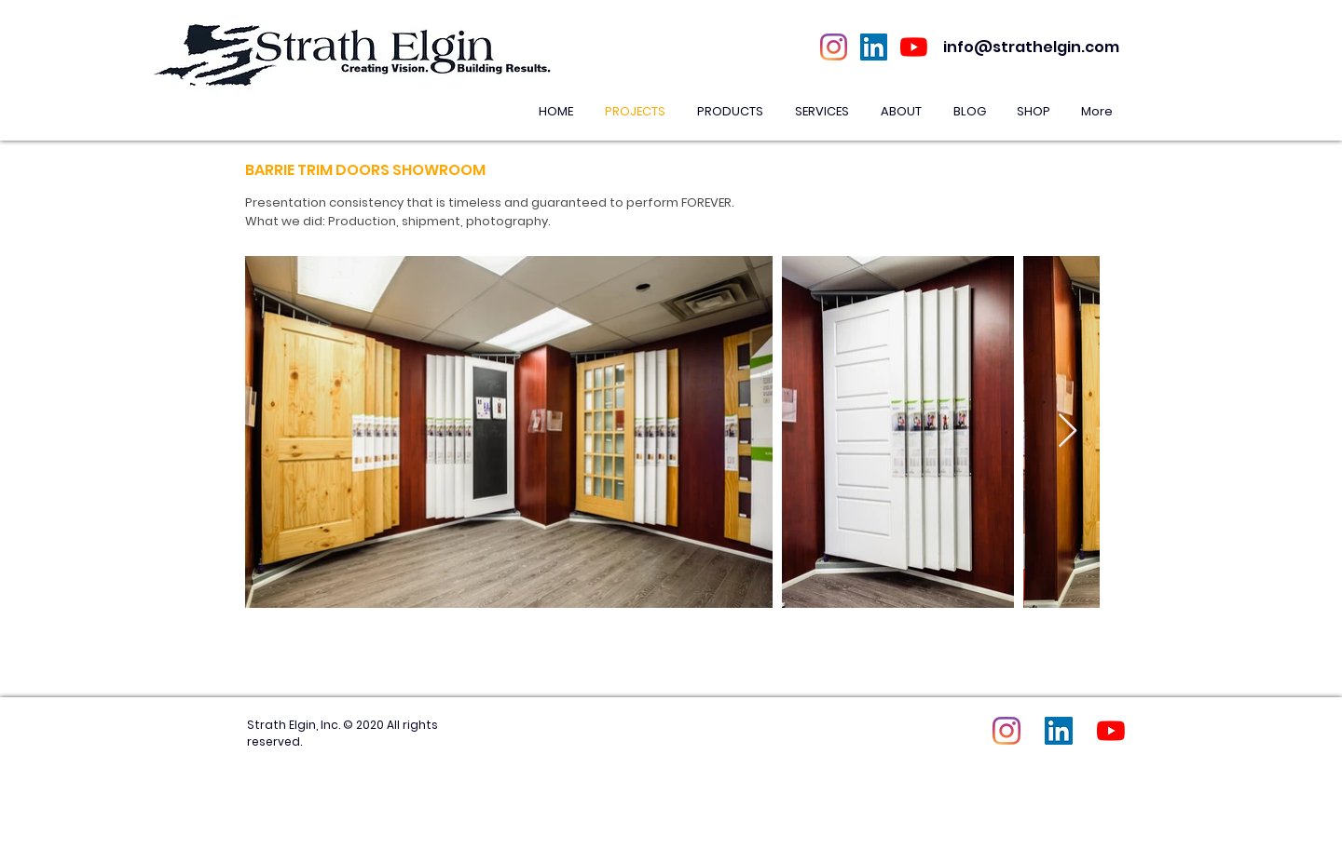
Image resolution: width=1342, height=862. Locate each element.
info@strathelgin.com (1031, 47)
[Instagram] (833, 47)
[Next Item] (1067, 431)
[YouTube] (913, 47)
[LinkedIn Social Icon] (873, 47)
